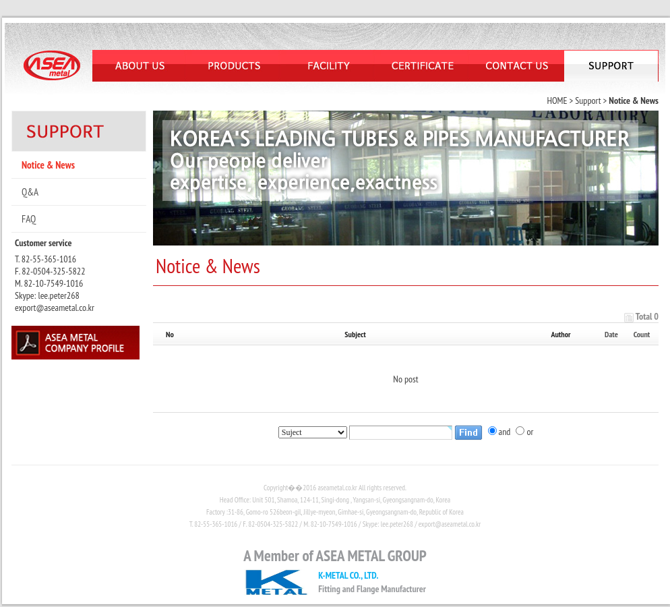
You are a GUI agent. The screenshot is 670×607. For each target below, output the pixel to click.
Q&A (30, 191)
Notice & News (48, 164)
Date (611, 334)
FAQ (29, 218)
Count (642, 334)
